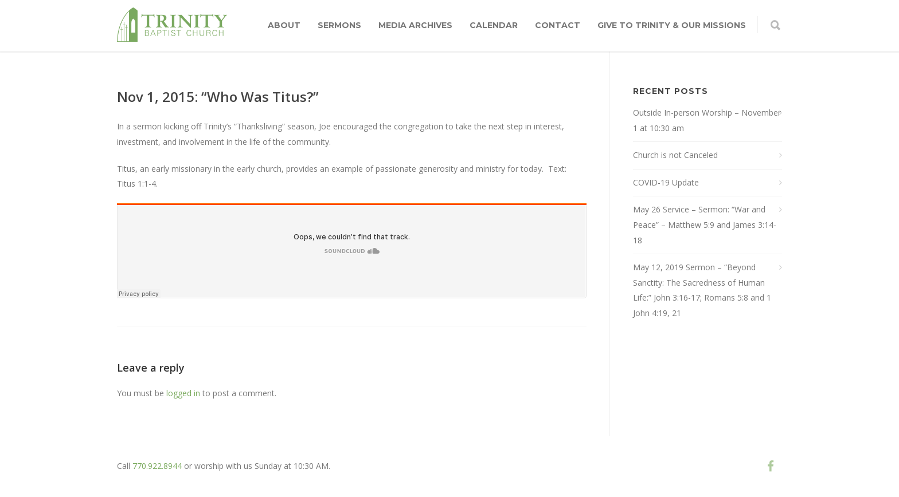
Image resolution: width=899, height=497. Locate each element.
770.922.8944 (157, 465)
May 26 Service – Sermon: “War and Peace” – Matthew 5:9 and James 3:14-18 (704, 224)
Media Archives (415, 25)
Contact (557, 25)
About (284, 25)
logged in (183, 393)
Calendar (494, 25)
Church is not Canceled (675, 154)
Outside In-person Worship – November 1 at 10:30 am (707, 120)
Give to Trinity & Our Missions (671, 25)
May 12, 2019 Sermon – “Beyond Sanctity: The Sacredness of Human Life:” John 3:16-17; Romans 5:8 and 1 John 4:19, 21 (702, 290)
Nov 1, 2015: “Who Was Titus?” (218, 96)
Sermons (339, 25)
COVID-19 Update (666, 182)
